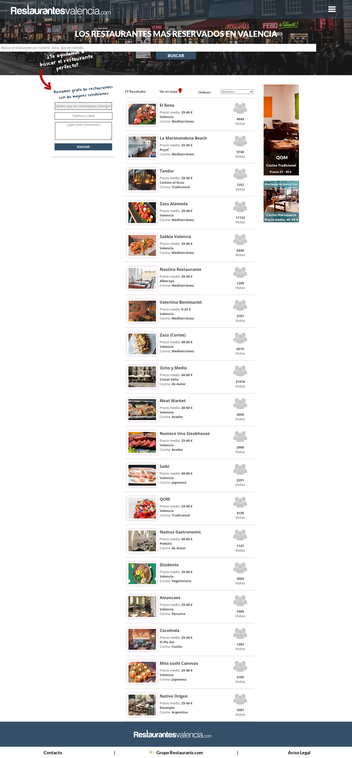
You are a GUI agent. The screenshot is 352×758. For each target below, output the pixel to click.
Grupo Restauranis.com (179, 752)
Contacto (53, 752)
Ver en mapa (168, 91)
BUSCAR (176, 55)
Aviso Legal (299, 752)
